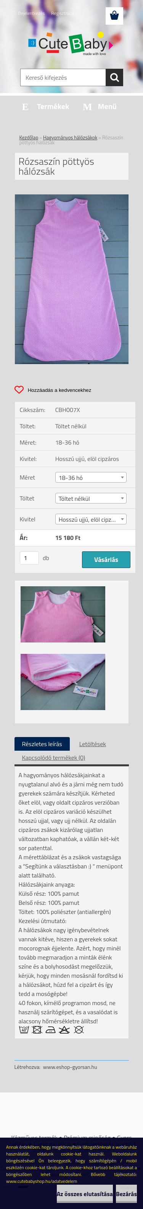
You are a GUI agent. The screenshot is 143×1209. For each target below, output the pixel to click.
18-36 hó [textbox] (71, 477)
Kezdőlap (29, 137)
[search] (114, 77)
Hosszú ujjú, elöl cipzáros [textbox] (90, 519)
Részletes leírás (42, 743)
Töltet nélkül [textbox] (74, 498)
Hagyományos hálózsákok (70, 137)
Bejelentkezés (31, 13)
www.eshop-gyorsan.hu (70, 1067)
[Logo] (71, 44)
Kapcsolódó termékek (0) (53, 757)
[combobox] (91, 477)
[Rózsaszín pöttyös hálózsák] (72, 197)
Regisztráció (62, 13)
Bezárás (126, 1193)
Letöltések (92, 743)
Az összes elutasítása (85, 1193)
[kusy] (29, 558)
